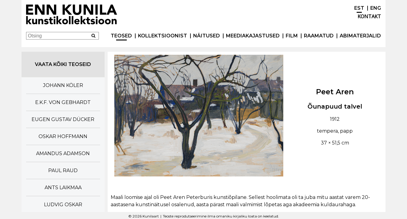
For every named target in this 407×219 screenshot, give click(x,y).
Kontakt (369, 16)
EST (359, 8)
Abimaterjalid (360, 36)
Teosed (121, 36)
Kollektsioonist (162, 36)
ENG (375, 8)
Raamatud (319, 36)
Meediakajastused (253, 36)
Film (292, 36)
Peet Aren (335, 91)
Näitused (206, 36)
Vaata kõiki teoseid (63, 64)
